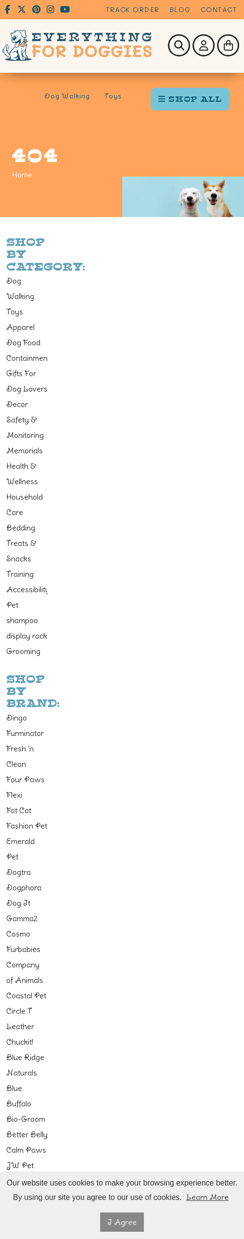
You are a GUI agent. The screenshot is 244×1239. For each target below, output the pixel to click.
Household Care (24, 504)
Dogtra (18, 872)
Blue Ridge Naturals (25, 1064)
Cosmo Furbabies (23, 941)
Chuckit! (19, 1042)
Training (20, 574)
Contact (219, 9)
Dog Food (23, 342)
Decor (17, 404)
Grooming (23, 651)
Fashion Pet (26, 826)
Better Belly (27, 1134)
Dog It (18, 903)
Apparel (20, 327)
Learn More (207, 1197)
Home (22, 174)
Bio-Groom (25, 1119)
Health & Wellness (22, 473)
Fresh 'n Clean (20, 756)
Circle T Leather (20, 1018)
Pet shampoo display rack (26, 620)
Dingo (16, 717)
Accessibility (27, 589)
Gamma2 (22, 918)
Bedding (20, 527)
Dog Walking (67, 96)
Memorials (24, 450)
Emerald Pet (20, 848)
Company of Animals (24, 972)
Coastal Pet (26, 995)
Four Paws (25, 779)
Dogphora (23, 887)
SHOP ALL (190, 99)
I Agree (122, 1222)
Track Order (133, 9)
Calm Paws (26, 1150)
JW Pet (20, 1165)
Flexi (14, 795)
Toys (113, 96)
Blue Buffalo (18, 1095)
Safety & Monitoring (25, 427)
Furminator (25, 733)
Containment (27, 358)
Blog (180, 9)
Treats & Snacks (21, 550)
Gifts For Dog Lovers (27, 381)
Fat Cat (18, 810)
